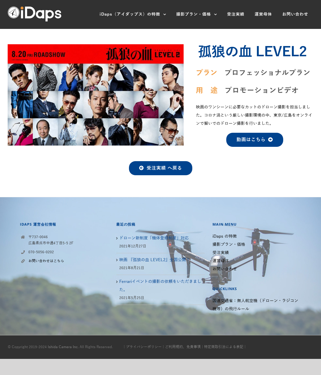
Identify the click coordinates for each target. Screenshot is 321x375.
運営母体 (220, 261)
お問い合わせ (224, 269)
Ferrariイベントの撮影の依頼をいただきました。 (160, 285)
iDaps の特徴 (224, 236)
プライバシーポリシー (144, 347)
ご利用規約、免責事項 (183, 347)
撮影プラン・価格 (228, 244)
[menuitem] (132, 14)
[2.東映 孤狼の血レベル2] (96, 48)
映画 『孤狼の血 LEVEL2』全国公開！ (154, 260)
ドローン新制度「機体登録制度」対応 (154, 238)
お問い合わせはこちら (46, 261)
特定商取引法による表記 (223, 347)
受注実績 (220, 252)
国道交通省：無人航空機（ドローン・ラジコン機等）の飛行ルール (255, 305)
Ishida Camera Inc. (63, 347)
